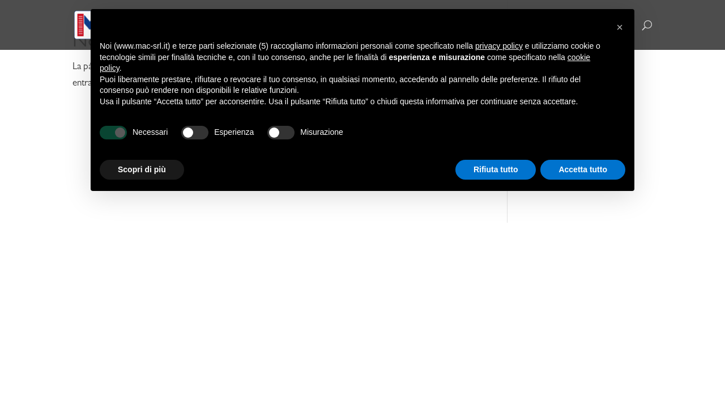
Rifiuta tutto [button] (496, 169)
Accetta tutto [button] (582, 169)
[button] (620, 27)
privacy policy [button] (499, 45)
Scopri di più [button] (142, 169)
